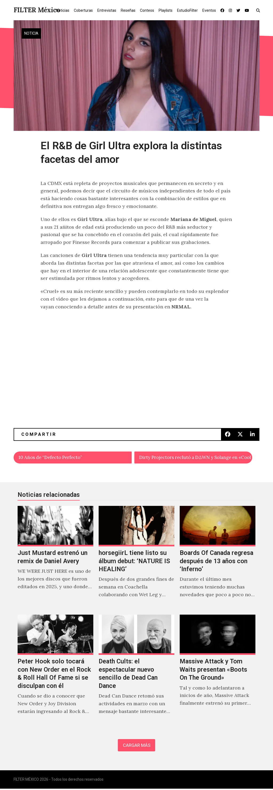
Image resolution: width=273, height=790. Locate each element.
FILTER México (37, 10)
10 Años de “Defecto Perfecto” (53, 457)
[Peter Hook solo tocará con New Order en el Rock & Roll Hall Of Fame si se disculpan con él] (55, 671)
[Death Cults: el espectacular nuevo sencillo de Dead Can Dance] (136, 671)
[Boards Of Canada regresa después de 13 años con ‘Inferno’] (217, 558)
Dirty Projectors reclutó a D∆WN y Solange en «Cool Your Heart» (195, 457)
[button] (259, 10)
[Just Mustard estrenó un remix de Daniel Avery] (55, 558)
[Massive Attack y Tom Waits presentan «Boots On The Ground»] (217, 671)
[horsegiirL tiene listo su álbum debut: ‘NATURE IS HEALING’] (136, 558)
